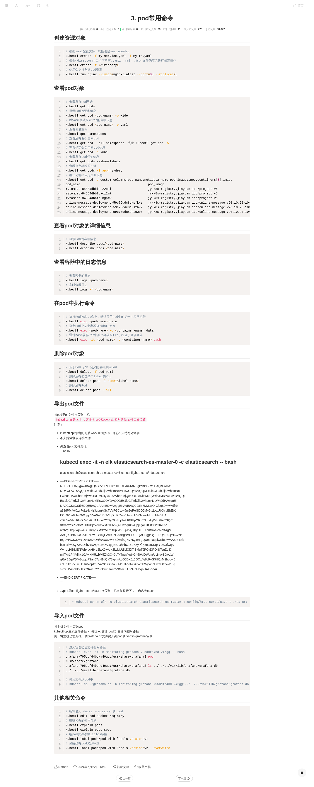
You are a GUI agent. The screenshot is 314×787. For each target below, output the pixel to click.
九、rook (11, 95)
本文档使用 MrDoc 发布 (17, 183)
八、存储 (11, 86)
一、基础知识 (14, 27)
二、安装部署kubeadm (20, 35)
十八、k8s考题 (15, 171)
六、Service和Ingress (20, 69)
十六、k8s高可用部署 (20, 154)
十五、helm (13, 146)
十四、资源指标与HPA (20, 137)
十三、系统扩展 (16, 129)
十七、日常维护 (16, 163)
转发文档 (153, 767)
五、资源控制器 (16, 61)
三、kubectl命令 (16, 44)
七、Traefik (13, 78)
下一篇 (217, 778)
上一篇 (157, 778)
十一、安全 (13, 112)
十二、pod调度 (15, 120)
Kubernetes (33, 15)
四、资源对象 (14, 52)
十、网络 (11, 103)
